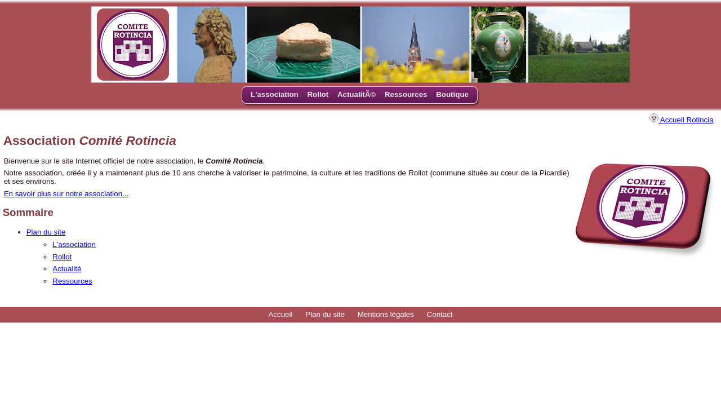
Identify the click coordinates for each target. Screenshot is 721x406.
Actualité (66, 268)
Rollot (317, 94)
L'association (275, 94)
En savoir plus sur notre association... (66, 193)
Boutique (452, 94)
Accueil (280, 314)
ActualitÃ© (356, 94)
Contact (440, 314)
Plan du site (46, 232)
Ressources (406, 94)
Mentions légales (386, 314)
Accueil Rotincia (681, 120)
